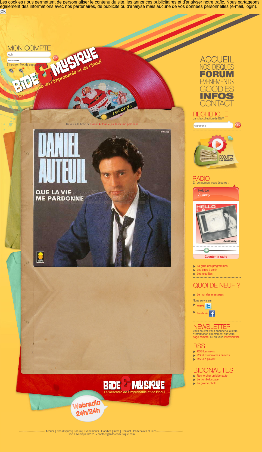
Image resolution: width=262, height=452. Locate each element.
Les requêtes (205, 273)
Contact (126, 431)
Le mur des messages (210, 294)
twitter (204, 306)
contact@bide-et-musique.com (116, 434)
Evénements (91, 431)
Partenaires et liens (145, 431)
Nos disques (64, 431)
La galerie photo (207, 383)
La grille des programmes (212, 266)
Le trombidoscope (208, 379)
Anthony (204, 195)
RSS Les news (206, 351)
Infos (117, 431)
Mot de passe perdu (32, 64)
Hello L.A (203, 190)
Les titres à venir (207, 269)
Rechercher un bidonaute (212, 375)
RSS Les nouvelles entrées (213, 355)
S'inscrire (12, 64)
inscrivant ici (231, 337)
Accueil (50, 431)
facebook (206, 313)
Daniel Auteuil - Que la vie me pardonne (115, 124)
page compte (201, 337)
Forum (78, 431)
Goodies (106, 431)
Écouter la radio (216, 256)
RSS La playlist (206, 359)
